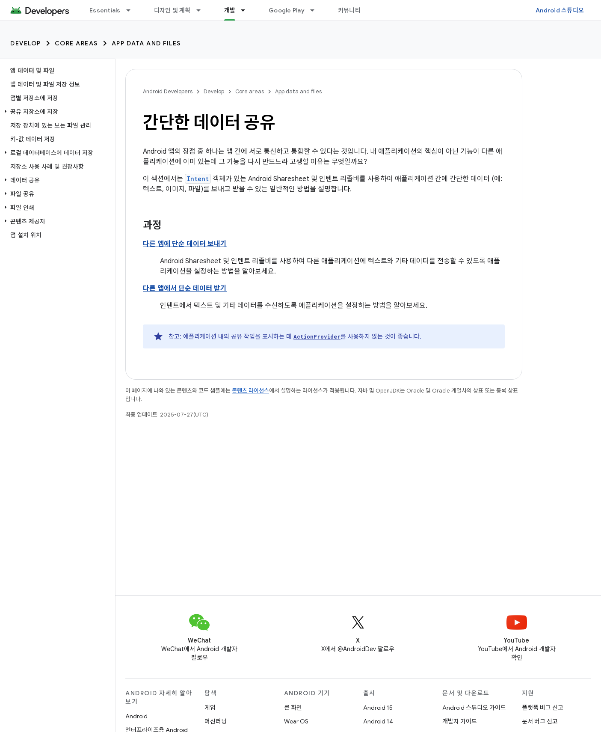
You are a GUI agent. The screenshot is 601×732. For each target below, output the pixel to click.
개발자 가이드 (459, 721)
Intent (198, 179)
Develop (25, 43)
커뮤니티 (349, 10)
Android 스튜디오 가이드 (474, 707)
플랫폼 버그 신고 (542, 707)
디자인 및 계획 (172, 10)
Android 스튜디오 (560, 10)
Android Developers (167, 91)
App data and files (146, 43)
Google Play (287, 10)
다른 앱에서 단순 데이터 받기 (185, 288)
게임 (210, 707)
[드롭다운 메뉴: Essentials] (132, 10)
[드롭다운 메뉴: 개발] (246, 10)
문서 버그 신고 (540, 721)
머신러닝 (215, 721)
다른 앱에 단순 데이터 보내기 (185, 244)
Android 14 (378, 721)
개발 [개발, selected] (230, 10)
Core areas (76, 43)
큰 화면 (293, 707)
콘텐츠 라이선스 (250, 390)
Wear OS (296, 721)
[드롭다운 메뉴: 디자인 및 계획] (202, 10)
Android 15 (378, 707)
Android (136, 716)
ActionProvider (316, 336)
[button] (56, 112)
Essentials (105, 10)
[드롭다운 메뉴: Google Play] (316, 10)
